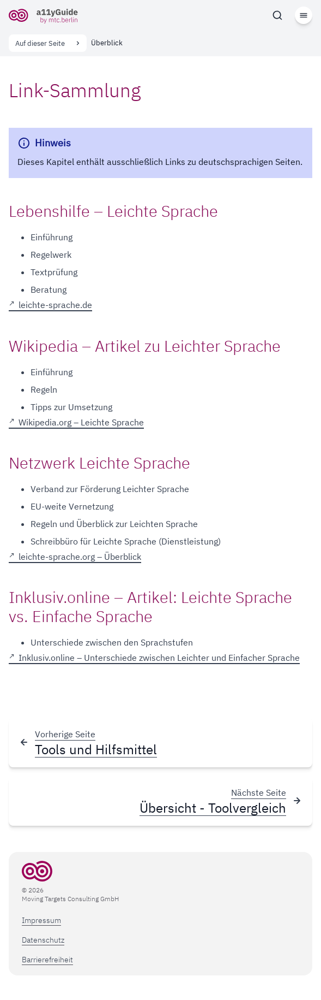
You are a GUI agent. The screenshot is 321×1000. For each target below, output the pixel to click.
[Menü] (303, 15)
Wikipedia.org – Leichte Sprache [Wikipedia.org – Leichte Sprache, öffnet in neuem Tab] (81, 423)
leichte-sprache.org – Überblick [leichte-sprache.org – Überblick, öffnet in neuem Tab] (80, 557)
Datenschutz (43, 940)
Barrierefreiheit (47, 960)
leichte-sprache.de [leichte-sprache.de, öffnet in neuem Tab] (55, 305)
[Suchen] (277, 15)
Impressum (41, 920)
